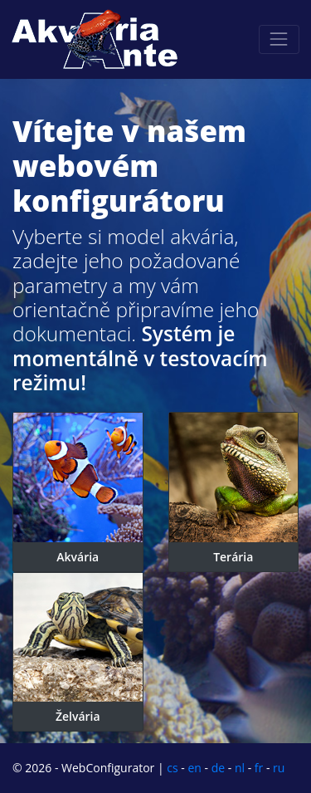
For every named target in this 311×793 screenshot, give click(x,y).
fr (259, 768)
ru (278, 768)
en (194, 768)
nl (240, 768)
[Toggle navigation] (279, 39)
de (218, 768)
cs (172, 768)
